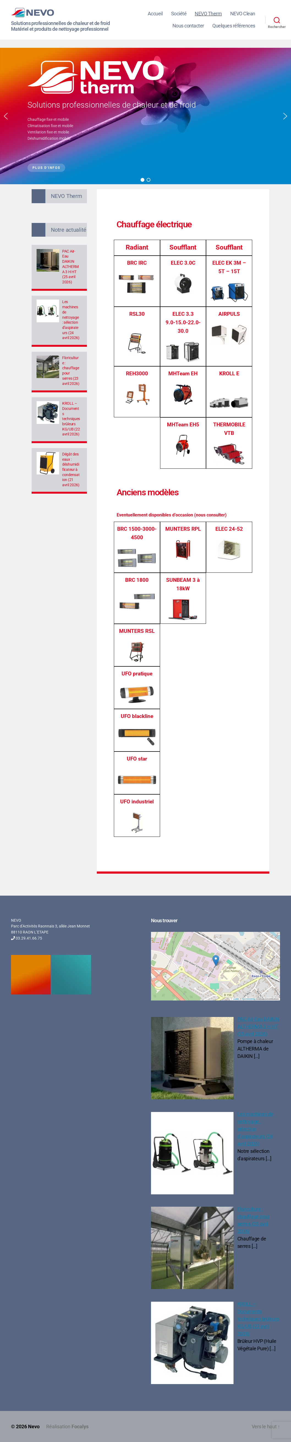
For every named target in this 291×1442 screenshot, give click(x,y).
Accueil (155, 13)
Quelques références (233, 26)
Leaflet (236, 999)
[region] (145, 116)
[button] (5, 116)
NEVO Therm (208, 13)
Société (179, 13)
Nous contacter (188, 26)
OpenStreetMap (248, 999)
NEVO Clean (242, 13)
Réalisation (67, 1426)
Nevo (34, 1426)
